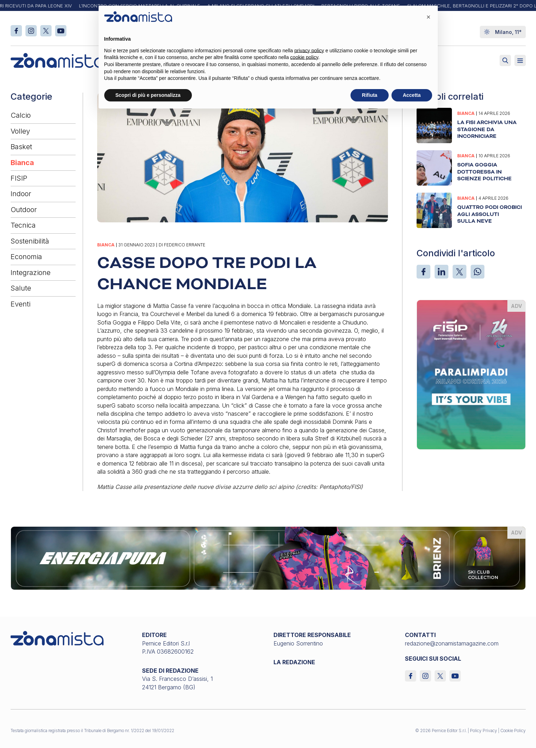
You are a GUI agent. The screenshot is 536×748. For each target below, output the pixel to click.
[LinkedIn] (441, 272)
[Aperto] (520, 60)
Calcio (21, 115)
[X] (459, 272)
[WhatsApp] (477, 272)
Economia (26, 256)
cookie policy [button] (304, 57)
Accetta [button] (412, 95)
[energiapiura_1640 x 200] (268, 557)
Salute (21, 288)
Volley (20, 131)
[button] (428, 17)
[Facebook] (423, 272)
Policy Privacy (483, 730)
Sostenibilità (30, 241)
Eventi (20, 304)
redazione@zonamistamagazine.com (452, 643)
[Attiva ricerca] (505, 60)
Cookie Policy (513, 730)
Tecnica (23, 225)
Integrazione (31, 272)
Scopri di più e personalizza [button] (148, 95)
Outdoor (24, 209)
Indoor (21, 193)
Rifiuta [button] (369, 95)
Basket (21, 146)
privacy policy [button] (309, 50)
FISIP (19, 178)
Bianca (22, 162)
